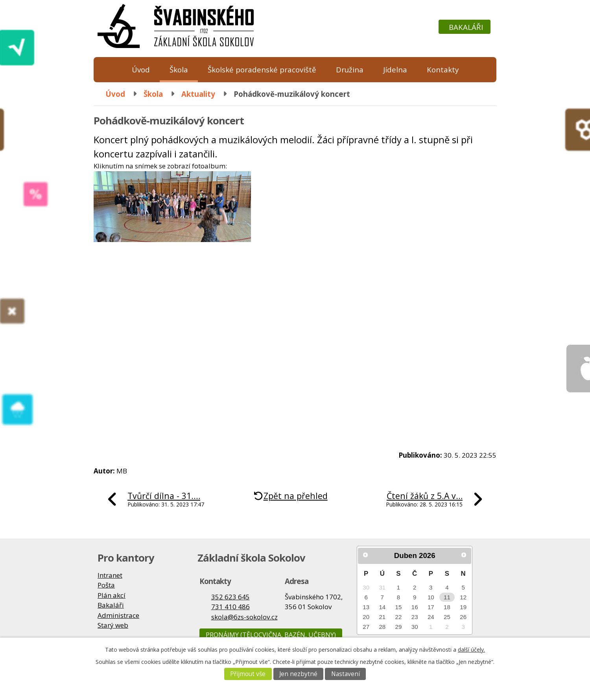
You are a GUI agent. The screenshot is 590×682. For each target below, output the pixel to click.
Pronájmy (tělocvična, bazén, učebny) (271, 634)
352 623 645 (230, 596)
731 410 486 (230, 606)
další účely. (471, 649)
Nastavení (345, 674)
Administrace (118, 615)
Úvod (141, 69)
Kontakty (443, 69)
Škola (179, 69)
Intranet (110, 575)
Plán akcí (111, 595)
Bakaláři (466, 27)
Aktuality (198, 94)
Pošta (106, 585)
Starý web (113, 625)
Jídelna (395, 69)
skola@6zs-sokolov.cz (244, 616)
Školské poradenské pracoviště (262, 69)
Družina (349, 69)
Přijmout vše (248, 674)
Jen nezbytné (298, 674)
